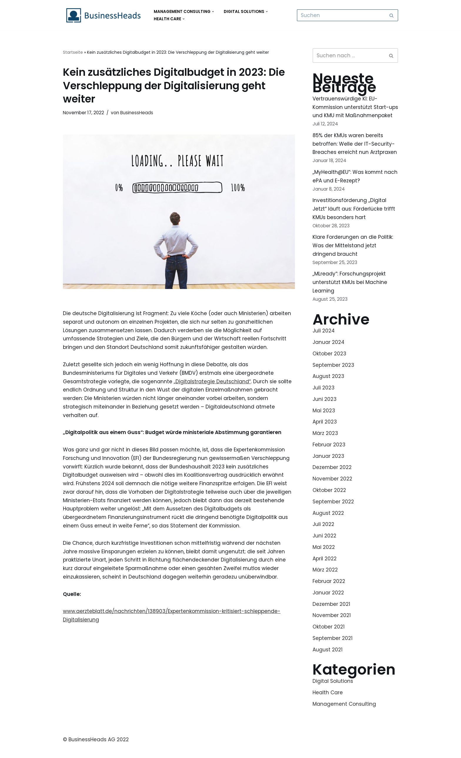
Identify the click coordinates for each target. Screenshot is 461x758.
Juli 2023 (324, 397)
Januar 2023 (328, 465)
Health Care (328, 703)
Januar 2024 (329, 351)
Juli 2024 (324, 340)
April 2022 (325, 568)
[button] (213, 12)
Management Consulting (344, 714)
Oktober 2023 (329, 363)
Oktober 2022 (329, 500)
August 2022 (328, 523)
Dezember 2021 (331, 614)
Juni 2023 (325, 408)
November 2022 (333, 488)
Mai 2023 (324, 420)
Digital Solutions (333, 691)
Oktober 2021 (329, 637)
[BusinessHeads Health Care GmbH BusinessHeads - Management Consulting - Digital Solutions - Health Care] (103, 15)
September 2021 (333, 648)
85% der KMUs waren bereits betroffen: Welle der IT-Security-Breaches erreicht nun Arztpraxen (355, 153)
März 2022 (325, 580)
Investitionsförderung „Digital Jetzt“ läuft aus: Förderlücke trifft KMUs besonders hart (354, 218)
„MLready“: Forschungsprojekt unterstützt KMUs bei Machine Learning (350, 292)
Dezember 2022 (332, 477)
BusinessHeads (136, 113)
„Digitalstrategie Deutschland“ (212, 381)
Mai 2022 (324, 557)
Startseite (73, 52)
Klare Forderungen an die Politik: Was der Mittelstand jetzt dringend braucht (353, 255)
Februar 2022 (329, 591)
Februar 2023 (329, 454)
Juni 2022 (324, 545)
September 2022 (333, 511)
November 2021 (332, 625)
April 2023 (325, 431)
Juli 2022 (323, 534)
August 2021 (328, 659)
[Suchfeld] (341, 15)
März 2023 (325, 442)
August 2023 (328, 385)
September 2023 (334, 374)
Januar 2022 (328, 602)
